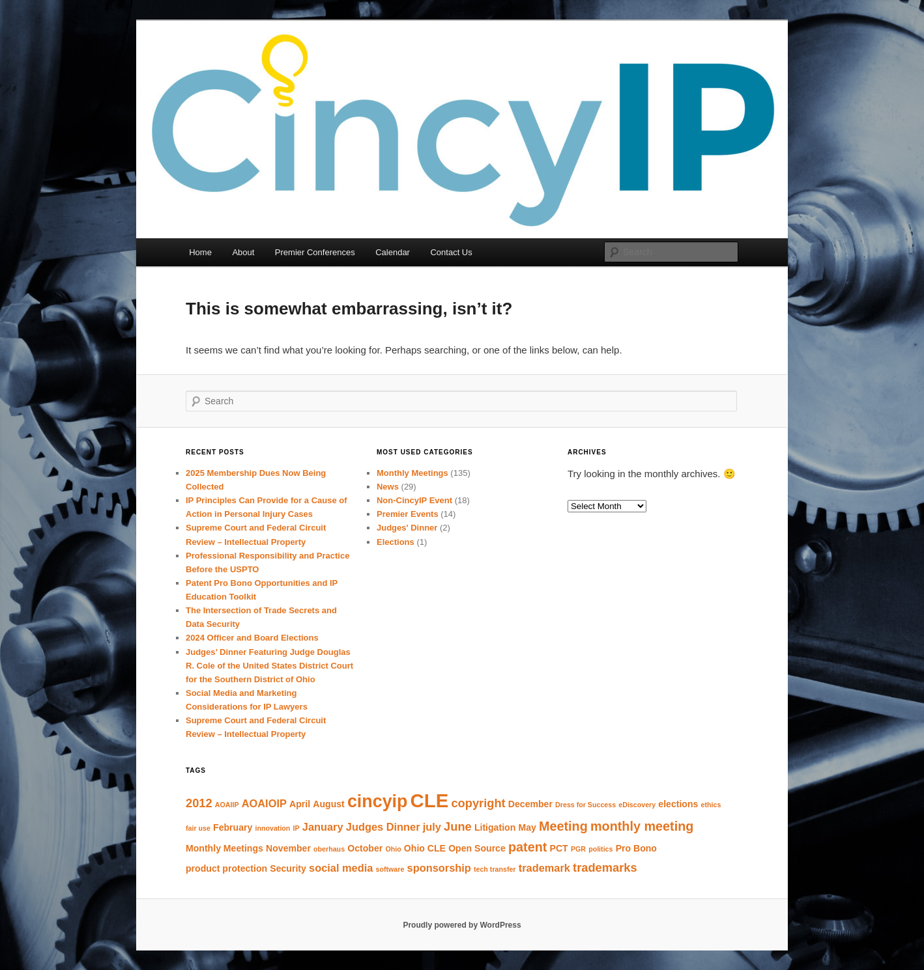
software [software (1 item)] (390, 869)
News (388, 487)
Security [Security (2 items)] (288, 868)
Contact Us (451, 252)
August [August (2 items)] (328, 804)
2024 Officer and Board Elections (252, 638)
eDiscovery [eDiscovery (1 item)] (637, 805)
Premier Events (408, 514)
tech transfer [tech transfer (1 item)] (495, 869)
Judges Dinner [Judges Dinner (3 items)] (383, 827)
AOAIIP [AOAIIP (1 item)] (227, 805)
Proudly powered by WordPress (462, 925)
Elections (395, 542)
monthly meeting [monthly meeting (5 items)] (641, 826)
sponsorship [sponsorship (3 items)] (439, 868)
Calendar (392, 252)
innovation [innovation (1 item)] (273, 828)
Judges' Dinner (407, 528)
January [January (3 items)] (322, 827)
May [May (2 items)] (527, 827)
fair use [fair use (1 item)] (198, 828)
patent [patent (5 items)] (527, 847)
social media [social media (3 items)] (341, 868)
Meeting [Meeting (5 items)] (563, 826)
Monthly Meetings (412, 473)
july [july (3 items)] (432, 827)
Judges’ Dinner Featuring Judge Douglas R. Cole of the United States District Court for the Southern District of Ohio (269, 665)
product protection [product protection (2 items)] (226, 868)
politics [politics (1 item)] (600, 849)
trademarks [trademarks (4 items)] (605, 867)
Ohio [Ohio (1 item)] (393, 849)
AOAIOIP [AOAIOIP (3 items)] (264, 803)
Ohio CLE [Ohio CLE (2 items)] (425, 848)
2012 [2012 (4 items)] (199, 803)
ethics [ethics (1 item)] (711, 805)
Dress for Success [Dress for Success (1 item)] (585, 805)
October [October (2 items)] (365, 848)
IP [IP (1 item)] (296, 828)
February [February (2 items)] (232, 827)
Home (200, 252)
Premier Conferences (315, 252)
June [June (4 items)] (458, 826)
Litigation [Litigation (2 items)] (494, 827)
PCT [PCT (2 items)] (559, 848)
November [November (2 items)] (288, 848)
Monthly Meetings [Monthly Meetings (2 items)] (224, 848)
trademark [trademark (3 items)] (544, 868)
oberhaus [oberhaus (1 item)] (329, 849)
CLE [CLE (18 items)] (430, 800)
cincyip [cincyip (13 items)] (377, 801)
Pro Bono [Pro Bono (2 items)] (636, 848)
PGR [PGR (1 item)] (578, 849)
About (243, 252)
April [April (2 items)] (299, 804)
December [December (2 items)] (530, 804)
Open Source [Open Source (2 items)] (477, 848)
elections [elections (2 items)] (678, 804)
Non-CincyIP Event (414, 500)
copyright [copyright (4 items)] (478, 803)
